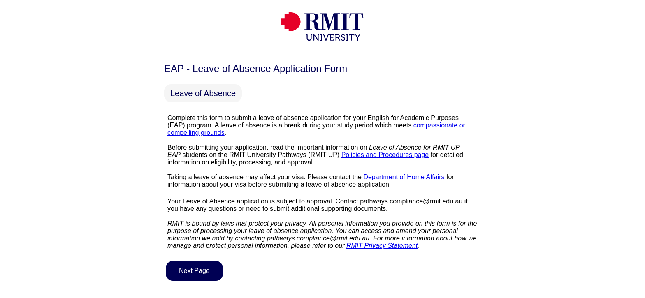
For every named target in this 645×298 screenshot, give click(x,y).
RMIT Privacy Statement (382, 245)
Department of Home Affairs (403, 176)
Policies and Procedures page (385, 154)
